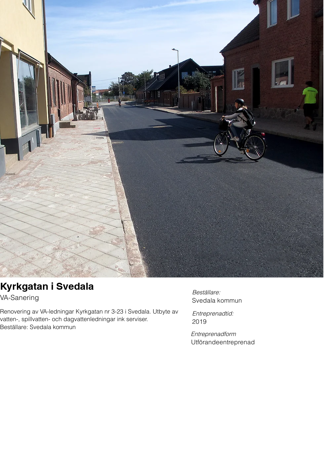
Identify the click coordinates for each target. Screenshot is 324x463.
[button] (161, 138)
